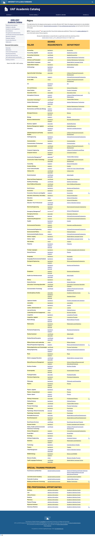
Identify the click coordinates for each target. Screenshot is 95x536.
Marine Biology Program (73, 319)
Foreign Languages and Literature (75, 300)
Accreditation (9, 31)
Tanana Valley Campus (72, 99)
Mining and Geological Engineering (76, 261)
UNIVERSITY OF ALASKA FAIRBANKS (20, 2)
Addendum (8, 42)
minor (49, 62)
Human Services (71, 282)
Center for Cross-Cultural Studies (75, 168)
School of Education (72, 88)
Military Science (71, 342)
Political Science (71, 231)
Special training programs (50, 26)
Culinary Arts (70, 171)
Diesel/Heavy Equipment (73, 179)
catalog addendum (82, 31)
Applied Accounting (72, 52)
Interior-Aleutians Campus (74, 202)
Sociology (69, 435)
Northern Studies (71, 312)
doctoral (50, 97)
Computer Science (72, 152)
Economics (70, 190)
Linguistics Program (72, 315)
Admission (8, 49)
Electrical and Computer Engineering (76, 206)
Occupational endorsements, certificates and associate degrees (15, 33)
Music (68, 353)
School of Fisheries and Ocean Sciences (77, 470)
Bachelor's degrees (11, 36)
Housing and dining (11, 53)
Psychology (70, 408)
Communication (71, 141)
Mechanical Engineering (73, 329)
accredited (43, 521)
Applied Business (71, 123)
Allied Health (70, 175)
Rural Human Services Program (75, 422)
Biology (69, 113)
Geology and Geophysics (73, 188)
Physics (69, 252)
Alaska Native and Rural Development (76, 415)
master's (50, 77)
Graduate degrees (10, 38)
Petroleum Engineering (73, 377)
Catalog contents (10, 59)
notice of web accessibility (62, 524)
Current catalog (33, 14)
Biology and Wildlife (72, 453)
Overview (8, 48)
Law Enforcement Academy (74, 476)
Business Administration (73, 119)
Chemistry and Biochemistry (74, 108)
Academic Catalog (15, 22)
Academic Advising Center (74, 292)
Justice (69, 305)
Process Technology (72, 347)
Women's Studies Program (73, 458)
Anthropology (70, 67)
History (69, 279)
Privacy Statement (47, 525)
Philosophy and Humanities (74, 381)
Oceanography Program (73, 370)
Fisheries (69, 244)
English (69, 166)
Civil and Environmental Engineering (76, 77)
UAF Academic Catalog (25, 9)
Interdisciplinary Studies (73, 444)
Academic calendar (60, 14)
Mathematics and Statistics (74, 323)
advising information (53, 490)
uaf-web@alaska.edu (59, 528)
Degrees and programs (11, 25)
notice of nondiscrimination (74, 523)
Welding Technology (72, 481)
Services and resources (12, 55)
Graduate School (71, 296)
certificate (50, 55)
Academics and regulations (13, 29)
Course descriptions (11, 40)
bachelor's (50, 50)
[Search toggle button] (92, 2)
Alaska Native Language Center (75, 62)
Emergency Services (72, 214)
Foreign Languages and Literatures (76, 250)
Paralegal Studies (71, 374)
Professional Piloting (72, 398)
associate (50, 52)
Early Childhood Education (74, 184)
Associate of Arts (71, 92)
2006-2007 (15, 20)
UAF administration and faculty (14, 57)
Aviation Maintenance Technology (75, 57)
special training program (54, 470)
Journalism (70, 303)
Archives (8, 14)
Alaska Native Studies (72, 64)
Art (68, 83)
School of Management (73, 211)
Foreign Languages (72, 90)
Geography (70, 256)
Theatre (69, 241)
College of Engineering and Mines (75, 150)
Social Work (70, 433)
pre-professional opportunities (67, 26)
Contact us (85, 14)
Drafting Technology (72, 181)
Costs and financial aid (11, 51)
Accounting (70, 50)
